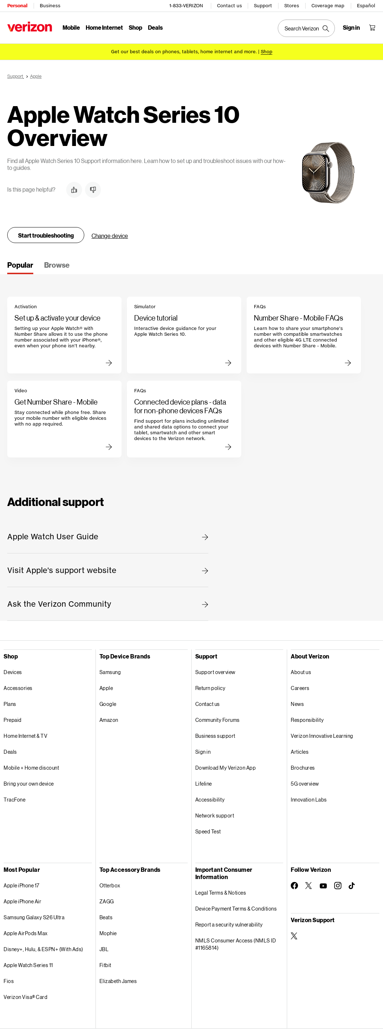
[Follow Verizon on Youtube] (323, 884)
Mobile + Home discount (31, 767)
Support (263, 5)
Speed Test (208, 830)
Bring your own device (29, 782)
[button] (74, 189)
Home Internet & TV (25, 735)
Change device (110, 234)
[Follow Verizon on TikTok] (352, 884)
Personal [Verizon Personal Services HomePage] (17, 5)
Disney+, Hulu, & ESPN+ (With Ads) (43, 948)
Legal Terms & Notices (220, 891)
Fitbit (105, 964)
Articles (299, 751)
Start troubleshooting (46, 234)
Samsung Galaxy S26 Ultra (34, 916)
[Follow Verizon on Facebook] (294, 884)
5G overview (305, 782)
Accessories (18, 687)
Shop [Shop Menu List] (135, 27)
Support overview (215, 671)
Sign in (203, 751)
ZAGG (106, 900)
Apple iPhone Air (22, 900)
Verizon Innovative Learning (322, 735)
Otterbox (109, 884)
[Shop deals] (266, 51)
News (297, 703)
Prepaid (13, 719)
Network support (214, 814)
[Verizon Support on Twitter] (294, 934)
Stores (291, 5)
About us (301, 671)
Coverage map (327, 5)
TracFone (14, 798)
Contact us (229, 5)
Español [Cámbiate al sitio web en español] (366, 5)
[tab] (20, 266)
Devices (13, 671)
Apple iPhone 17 (21, 884)
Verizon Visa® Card (25, 996)
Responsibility (307, 719)
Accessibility (210, 798)
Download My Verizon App (225, 767)
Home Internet (104, 27)
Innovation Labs (309, 798)
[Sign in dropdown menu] (351, 27)
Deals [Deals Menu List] (155, 27)
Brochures (303, 767)
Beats (106, 916)
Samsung (110, 671)
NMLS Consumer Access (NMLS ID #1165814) (235, 943)
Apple (106, 687)
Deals (10, 751)
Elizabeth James (118, 980)
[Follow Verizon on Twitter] (308, 884)
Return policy (210, 687)
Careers (300, 687)
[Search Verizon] (306, 28)
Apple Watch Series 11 (28, 964)
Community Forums (217, 719)
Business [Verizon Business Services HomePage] (50, 5)
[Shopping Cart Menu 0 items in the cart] (372, 27)
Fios (9, 980)
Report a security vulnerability (229, 923)
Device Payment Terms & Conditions (236, 907)
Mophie (108, 932)
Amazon (108, 719)
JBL (104, 948)
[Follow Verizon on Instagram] (337, 884)
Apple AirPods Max (26, 932)
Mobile (71, 27)
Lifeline (203, 782)
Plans (10, 703)
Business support (215, 735)
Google (107, 703)
